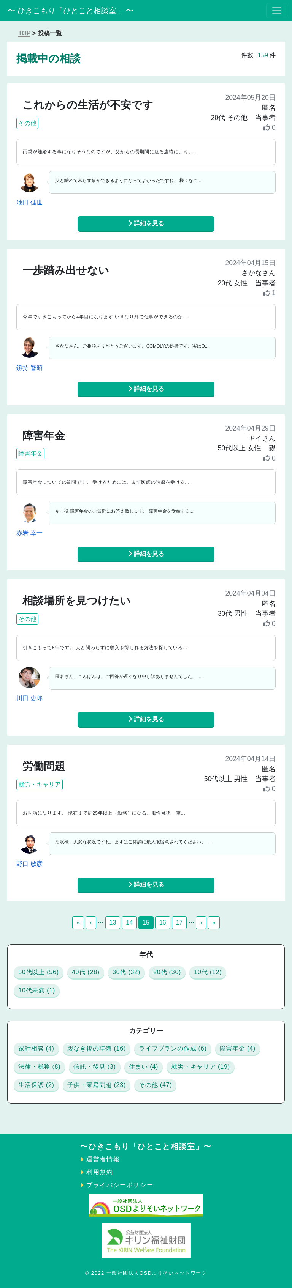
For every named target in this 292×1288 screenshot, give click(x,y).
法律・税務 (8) (39, 1066)
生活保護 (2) (36, 1085)
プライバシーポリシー (119, 1185)
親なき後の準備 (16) (96, 1048)
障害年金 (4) (238, 1048)
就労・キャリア (39, 784)
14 (129, 922)
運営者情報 (103, 1159)
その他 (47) (155, 1085)
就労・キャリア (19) (200, 1066)
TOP (24, 33)
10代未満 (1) (36, 990)
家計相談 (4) (36, 1048)
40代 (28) (86, 972)
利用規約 (99, 1172)
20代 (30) (167, 972)
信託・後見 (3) (94, 1066)
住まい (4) (144, 1066)
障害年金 (30, 453)
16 (162, 922)
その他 (27, 123)
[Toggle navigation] (276, 10)
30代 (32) (126, 972)
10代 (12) (208, 972)
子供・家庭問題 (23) (96, 1085)
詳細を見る (146, 223)
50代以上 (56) (38, 972)
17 (179, 922)
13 (113, 922)
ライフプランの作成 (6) (172, 1048)
